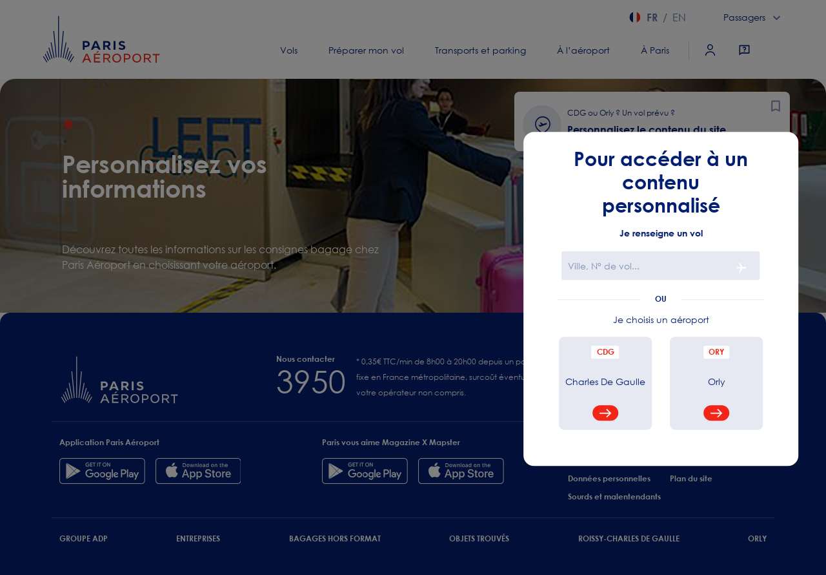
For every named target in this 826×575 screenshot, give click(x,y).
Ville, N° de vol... (604, 266)
